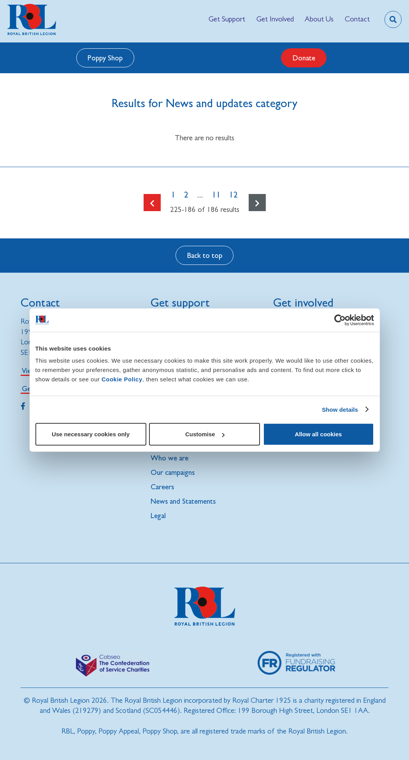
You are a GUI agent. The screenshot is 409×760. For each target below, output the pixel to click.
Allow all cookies (318, 434)
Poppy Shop (105, 57)
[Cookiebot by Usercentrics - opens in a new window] (340, 320)
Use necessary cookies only (91, 434)
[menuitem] (227, 19)
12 (233, 194)
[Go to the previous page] (152, 202)
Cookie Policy (122, 379)
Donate (304, 57)
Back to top (204, 255)
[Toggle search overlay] (393, 19)
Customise (205, 434)
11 (216, 194)
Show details (340, 409)
